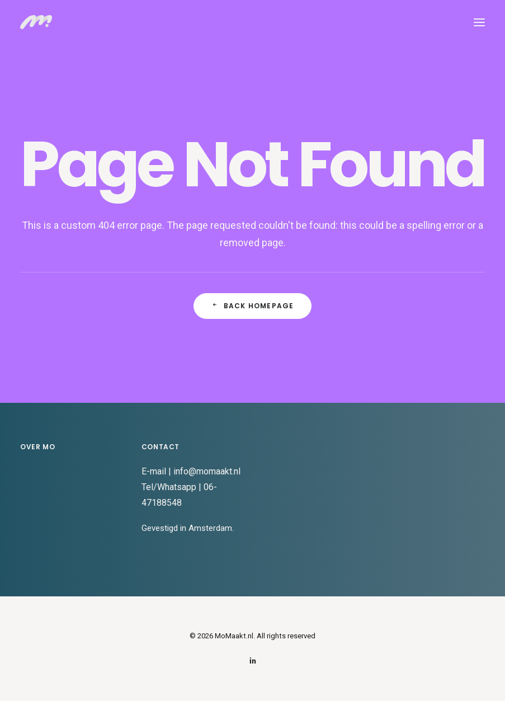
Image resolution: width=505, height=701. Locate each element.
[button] (479, 22)
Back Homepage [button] (252, 305)
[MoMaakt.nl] (36, 22)
